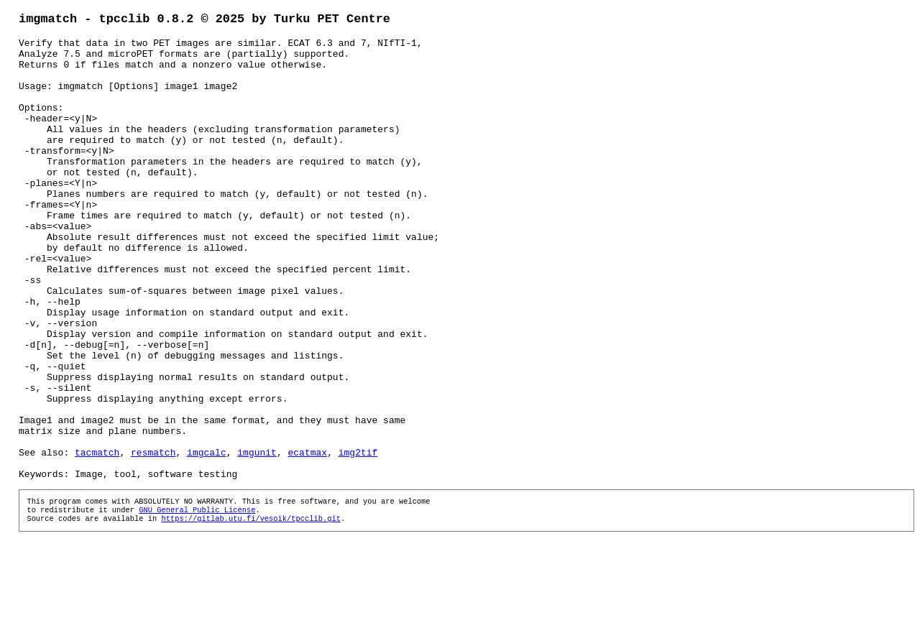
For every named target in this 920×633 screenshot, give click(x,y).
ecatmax (307, 538)
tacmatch (97, 538)
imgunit (257, 538)
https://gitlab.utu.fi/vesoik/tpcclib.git (250, 614)
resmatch (153, 538)
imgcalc (206, 538)
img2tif (358, 538)
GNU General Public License (197, 604)
